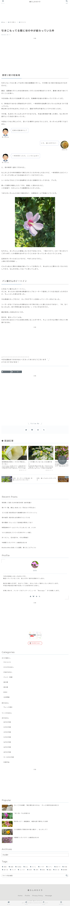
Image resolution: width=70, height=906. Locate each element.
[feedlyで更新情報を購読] (38, 430)
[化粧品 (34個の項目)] (19, 867)
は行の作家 (7, 747)
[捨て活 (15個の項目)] (5, 869)
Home (20, 895)
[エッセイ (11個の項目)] (21, 869)
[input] (35, 875)
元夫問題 (6, 697)
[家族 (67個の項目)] (5, 867)
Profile (27, 895)
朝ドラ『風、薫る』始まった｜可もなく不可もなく (19, 507)
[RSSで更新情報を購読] (44, 430)
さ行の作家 (7, 732)
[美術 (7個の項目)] (43, 869)
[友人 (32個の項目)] (26, 867)
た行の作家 (7, 737)
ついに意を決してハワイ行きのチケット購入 (16, 532)
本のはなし (5, 718)
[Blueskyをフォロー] (32, 430)
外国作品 (6, 762)
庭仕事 (6, 682)
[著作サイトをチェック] (26, 430)
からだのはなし (9, 667)
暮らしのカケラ (34, 2)
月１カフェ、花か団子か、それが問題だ (15, 537)
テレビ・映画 (8, 677)
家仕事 (6, 687)
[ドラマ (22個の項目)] (42, 867)
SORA (35, 570)
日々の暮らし (16, 371)
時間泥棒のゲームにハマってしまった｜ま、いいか (19, 527)
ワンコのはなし (7, 713)
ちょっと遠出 (8, 707)
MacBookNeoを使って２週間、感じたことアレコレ (19, 547)
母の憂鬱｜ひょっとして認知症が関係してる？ (17, 522)
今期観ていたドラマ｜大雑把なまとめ (14, 542)
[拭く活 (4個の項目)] (57, 869)
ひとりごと (6, 371)
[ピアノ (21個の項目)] (50, 867)
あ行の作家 (7, 722)
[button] (66, 876)
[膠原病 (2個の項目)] (64, 869)
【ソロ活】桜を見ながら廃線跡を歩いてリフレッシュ (19, 512)
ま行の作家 (7, 752)
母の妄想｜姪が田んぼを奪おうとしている (16, 517)
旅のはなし (5, 703)
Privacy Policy (37, 895)
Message (48, 895)
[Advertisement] (34, 7)
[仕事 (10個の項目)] (30, 869)
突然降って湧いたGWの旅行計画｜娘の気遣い (17, 502)
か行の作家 (7, 727)
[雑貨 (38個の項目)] (11, 867)
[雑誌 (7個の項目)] (49, 869)
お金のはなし (8, 672)
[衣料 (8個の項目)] (36, 869)
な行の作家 (7, 742)
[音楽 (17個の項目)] (65, 867)
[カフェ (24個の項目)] (33, 867)
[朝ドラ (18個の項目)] (58, 867)
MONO (5, 692)
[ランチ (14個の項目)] (13, 869)
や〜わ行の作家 (9, 757)
